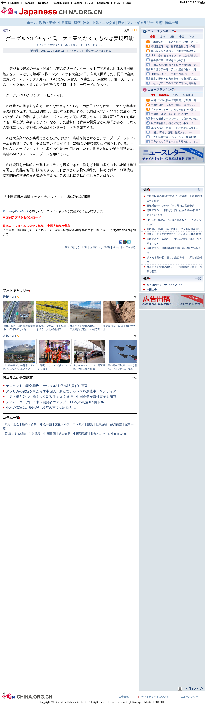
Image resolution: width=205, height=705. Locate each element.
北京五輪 (101, 424)
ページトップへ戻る (124, 247)
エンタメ (78, 424)
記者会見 (64, 433)
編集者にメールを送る (98, 50)
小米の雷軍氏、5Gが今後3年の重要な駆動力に (41, 407)
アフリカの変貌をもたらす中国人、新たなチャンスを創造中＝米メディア (61, 391)
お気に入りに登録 (100, 247)
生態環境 (34, 433)
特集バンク (98, 433)
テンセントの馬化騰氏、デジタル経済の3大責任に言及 (47, 386)
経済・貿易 (29, 424)
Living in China (117, 433)
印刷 (84, 247)
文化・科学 (62, 424)
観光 (90, 424)
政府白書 (116, 424)
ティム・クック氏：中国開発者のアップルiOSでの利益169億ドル (55, 402)
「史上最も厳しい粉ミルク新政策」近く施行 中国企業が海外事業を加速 (61, 396)
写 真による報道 (15, 433)
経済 (5, 30)
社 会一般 (46, 424)
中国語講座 (80, 433)
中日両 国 (49, 433)
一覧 (134, 377)
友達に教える (72, 247)
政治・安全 (12, 424)
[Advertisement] (161, 373)
